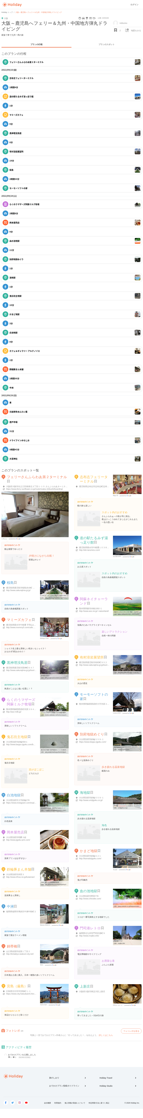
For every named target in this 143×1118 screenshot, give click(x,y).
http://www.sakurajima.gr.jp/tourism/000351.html (100, 665)
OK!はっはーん (118, 1005)
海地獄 (85, 792)
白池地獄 (14, 795)
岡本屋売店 (15, 832)
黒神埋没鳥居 (17, 663)
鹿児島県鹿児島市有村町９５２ (93, 662)
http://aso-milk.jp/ (13, 712)
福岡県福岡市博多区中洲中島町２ (21, 911)
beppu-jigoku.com (123, 749)
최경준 (115, 869)
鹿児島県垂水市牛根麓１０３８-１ (94, 547)
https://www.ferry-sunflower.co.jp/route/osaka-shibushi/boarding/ (34, 489)
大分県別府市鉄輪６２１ (90, 856)
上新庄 (85, 986)
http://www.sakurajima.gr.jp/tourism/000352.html (27, 670)
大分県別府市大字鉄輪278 (17, 800)
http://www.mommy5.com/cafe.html (21, 627)
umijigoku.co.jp (122, 808)
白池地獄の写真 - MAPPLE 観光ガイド (53, 808)
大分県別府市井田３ (15, 874)
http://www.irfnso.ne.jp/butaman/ (20, 877)
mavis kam (43, 1005)
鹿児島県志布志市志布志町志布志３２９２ (98, 486)
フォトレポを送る (131, 1031)
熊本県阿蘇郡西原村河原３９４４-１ (22, 709)
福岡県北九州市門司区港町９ (92, 933)
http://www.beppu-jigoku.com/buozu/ (22, 744)
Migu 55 (115, 495)
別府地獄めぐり (92, 734)
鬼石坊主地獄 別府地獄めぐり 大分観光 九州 (55, 750)
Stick (41, 965)
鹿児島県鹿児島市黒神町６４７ (20, 668)
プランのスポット (107, 44)
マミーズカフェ (19, 620)
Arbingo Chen (44, 638)
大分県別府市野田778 (88, 896)
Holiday (12, 4)
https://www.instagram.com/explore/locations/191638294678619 (34, 803)
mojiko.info (121, 943)
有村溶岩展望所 (92, 657)
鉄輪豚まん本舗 (19, 869)
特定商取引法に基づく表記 (99, 1103)
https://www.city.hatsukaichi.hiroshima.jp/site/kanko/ (29, 994)
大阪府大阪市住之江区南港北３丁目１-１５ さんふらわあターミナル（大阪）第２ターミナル (48, 486)
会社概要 (47, 1103)
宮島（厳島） (17, 986)
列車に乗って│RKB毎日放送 (50, 882)
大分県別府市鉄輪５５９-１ (91, 739)
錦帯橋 (12, 946)
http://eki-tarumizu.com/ (89, 550)
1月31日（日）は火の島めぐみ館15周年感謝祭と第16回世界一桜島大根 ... (64, 595)
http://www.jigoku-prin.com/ (18, 840)
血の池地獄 (88, 891)
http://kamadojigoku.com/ (90, 858)
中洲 (10, 906)
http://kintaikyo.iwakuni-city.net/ (20, 954)
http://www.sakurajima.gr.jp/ (18, 590)
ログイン (134, 4)
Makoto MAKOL (45, 925)
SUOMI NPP (117, 556)
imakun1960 (117, 713)
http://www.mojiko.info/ (89, 936)
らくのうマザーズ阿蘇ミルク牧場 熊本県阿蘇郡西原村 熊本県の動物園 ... (64, 713)
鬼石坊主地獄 (17, 737)
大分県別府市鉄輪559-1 (16, 742)
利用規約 (57, 1103)
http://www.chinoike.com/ (90, 898)
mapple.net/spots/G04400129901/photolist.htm (60, 810)
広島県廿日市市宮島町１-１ (18, 991)
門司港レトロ (90, 928)
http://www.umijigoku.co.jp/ (91, 800)
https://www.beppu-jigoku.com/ (92, 742)
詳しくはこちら (106, 1035)
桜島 (10, 583)
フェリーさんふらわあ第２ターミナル (37, 477)
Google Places (15, 539)
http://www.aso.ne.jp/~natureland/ (94, 611)
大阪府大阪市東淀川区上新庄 (92, 991)
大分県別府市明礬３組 (16, 837)
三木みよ (4, 539)
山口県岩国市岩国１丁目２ (18, 951)
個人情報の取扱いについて (75, 1103)
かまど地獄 (88, 851)
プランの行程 (36, 44)
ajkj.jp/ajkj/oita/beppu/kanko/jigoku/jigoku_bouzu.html (62, 752)
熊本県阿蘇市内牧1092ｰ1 (90, 608)
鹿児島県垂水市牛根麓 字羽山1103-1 (22, 625)
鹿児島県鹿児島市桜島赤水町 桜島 (21, 588)
